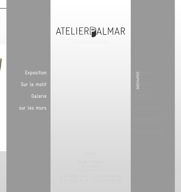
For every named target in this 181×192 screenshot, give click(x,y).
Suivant (104, 38)
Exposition (134, 72)
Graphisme (175, 81)
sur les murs (131, 108)
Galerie (137, 96)
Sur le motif (132, 84)
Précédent (99, 38)
